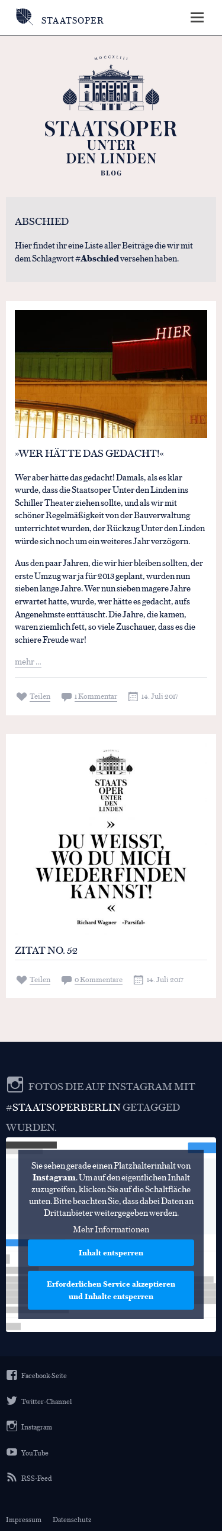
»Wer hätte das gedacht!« (89, 452)
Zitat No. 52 (46, 949)
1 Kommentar (96, 695)
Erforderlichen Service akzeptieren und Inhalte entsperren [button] (111, 1290)
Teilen (40, 695)
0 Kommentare (99, 978)
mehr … (28, 661)
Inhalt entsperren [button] (111, 1252)
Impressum (23, 1519)
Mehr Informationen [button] (111, 1229)
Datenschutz (72, 1519)
